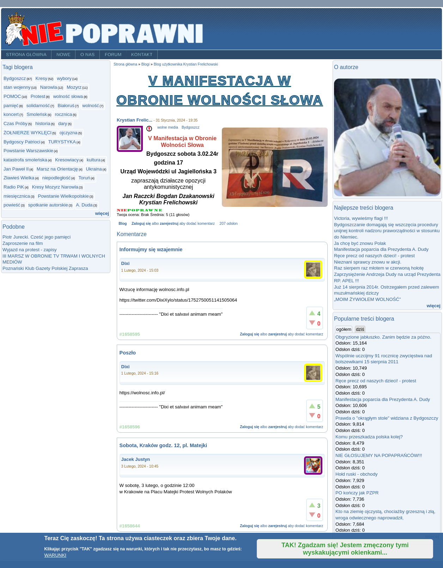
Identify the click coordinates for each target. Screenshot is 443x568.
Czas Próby (16, 123)
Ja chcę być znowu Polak (360, 243)
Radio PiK (14, 187)
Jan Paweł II (16, 169)
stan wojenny (17, 87)
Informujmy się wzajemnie (151, 249)
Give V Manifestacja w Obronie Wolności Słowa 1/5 (122, 210)
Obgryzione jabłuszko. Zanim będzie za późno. (383, 337)
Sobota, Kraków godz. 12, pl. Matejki (163, 445)
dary (62, 123)
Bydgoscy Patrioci (22, 141)
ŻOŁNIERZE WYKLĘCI (27, 132)
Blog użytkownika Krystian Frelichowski (186, 64)
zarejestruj (169, 224)
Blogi (145, 64)
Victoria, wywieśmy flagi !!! (361, 218)
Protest (38, 96)
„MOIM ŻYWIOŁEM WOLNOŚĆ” (367, 299)
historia (42, 123)
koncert (11, 114)
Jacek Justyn (135, 459)
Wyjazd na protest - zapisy (29, 249)
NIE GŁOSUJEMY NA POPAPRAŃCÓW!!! (378, 455)
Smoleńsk (36, 114)
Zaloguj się (141, 224)
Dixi (125, 263)
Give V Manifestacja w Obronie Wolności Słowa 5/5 (158, 210)
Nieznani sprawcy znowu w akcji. (367, 262)
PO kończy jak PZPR (356, 492)
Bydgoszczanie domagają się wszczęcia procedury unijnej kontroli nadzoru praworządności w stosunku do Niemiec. (387, 231)
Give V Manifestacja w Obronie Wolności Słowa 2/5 (131, 210)
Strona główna (26, 54)
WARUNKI (55, 555)
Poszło (128, 353)
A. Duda (84, 205)
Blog (123, 224)
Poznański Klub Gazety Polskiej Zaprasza (45, 268)
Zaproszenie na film (22, 243)
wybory (64, 78)
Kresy (42, 78)
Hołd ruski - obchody (356, 474)
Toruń (84, 177)
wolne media (167, 127)
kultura (94, 159)
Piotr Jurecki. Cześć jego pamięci (36, 237)
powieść (12, 205)
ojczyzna (69, 132)
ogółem (344, 329)
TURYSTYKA (62, 141)
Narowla (48, 87)
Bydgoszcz (15, 78)
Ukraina (94, 169)
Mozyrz (74, 87)
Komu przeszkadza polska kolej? (369, 436)
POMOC (12, 96)
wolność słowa (68, 96)
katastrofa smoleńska (25, 159)
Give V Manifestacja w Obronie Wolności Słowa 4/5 (149, 210)
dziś (360, 329)
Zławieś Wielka (19, 177)
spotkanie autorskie (48, 205)
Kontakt (142, 54)
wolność (90, 105)
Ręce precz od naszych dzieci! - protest (374, 255)
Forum (113, 54)
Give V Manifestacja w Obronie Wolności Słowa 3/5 (140, 210)
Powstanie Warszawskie (28, 150)
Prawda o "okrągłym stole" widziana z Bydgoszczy (386, 418)
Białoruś (65, 105)
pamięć (11, 105)
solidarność (38, 105)
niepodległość (56, 177)
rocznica (63, 114)
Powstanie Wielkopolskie (63, 196)
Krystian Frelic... (134, 120)
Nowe (63, 54)
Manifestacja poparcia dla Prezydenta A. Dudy (381, 249)
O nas (87, 54)
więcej (102, 213)
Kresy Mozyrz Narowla (55, 187)
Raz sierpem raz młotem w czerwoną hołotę (379, 268)
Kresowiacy (67, 159)
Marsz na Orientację (57, 169)
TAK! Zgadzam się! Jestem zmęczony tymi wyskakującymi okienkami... (345, 549)
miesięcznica (17, 196)
